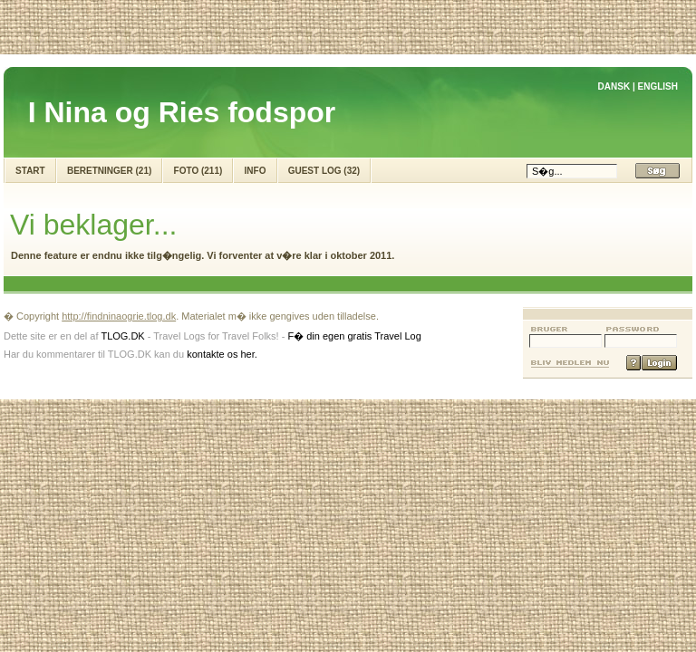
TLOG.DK (122, 336)
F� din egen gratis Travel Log (353, 336)
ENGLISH (658, 86)
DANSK (614, 86)
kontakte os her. (222, 354)
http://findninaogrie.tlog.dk (119, 316)
